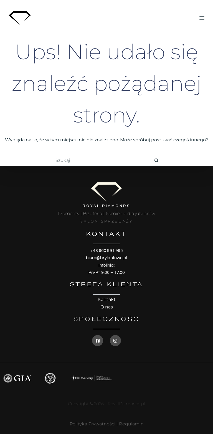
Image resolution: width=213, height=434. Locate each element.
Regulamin (131, 424)
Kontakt (107, 299)
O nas (106, 307)
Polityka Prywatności (92, 424)
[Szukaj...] (101, 160)
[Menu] (201, 18)
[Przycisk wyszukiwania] (156, 160)
